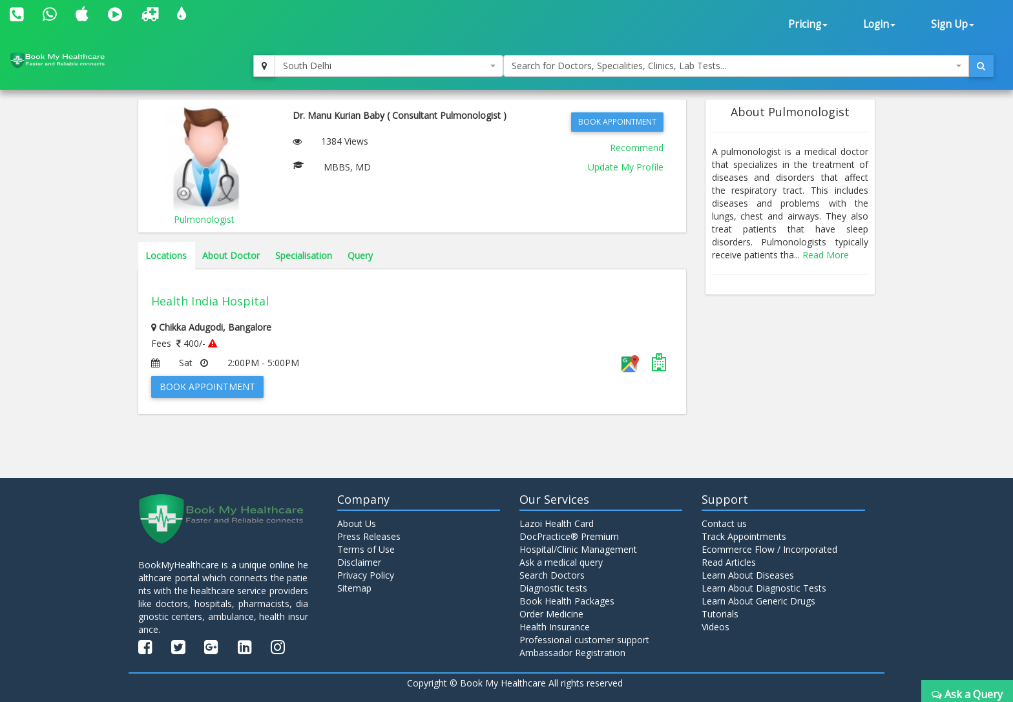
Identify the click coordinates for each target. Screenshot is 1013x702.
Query (360, 255)
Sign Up (952, 24)
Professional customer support (584, 640)
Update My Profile (625, 167)
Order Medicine (551, 614)
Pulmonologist (204, 219)
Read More (825, 255)
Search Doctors (552, 575)
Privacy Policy (365, 575)
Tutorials (720, 614)
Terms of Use (366, 549)
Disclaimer (359, 562)
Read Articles (729, 562)
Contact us (724, 523)
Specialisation (303, 255)
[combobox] (389, 66)
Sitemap (354, 588)
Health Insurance (554, 627)
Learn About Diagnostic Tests (764, 588)
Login (879, 24)
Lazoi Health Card (556, 523)
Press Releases (369, 536)
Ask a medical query (561, 562)
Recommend (636, 147)
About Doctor (231, 255)
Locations (166, 255)
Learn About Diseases (748, 575)
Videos (715, 627)
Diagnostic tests (553, 588)
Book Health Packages (566, 601)
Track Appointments (744, 536)
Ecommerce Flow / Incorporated (769, 549)
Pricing (808, 24)
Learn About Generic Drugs (758, 601)
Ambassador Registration (572, 652)
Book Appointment (617, 121)
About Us (356, 523)
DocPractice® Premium (569, 536)
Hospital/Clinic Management (578, 549)
